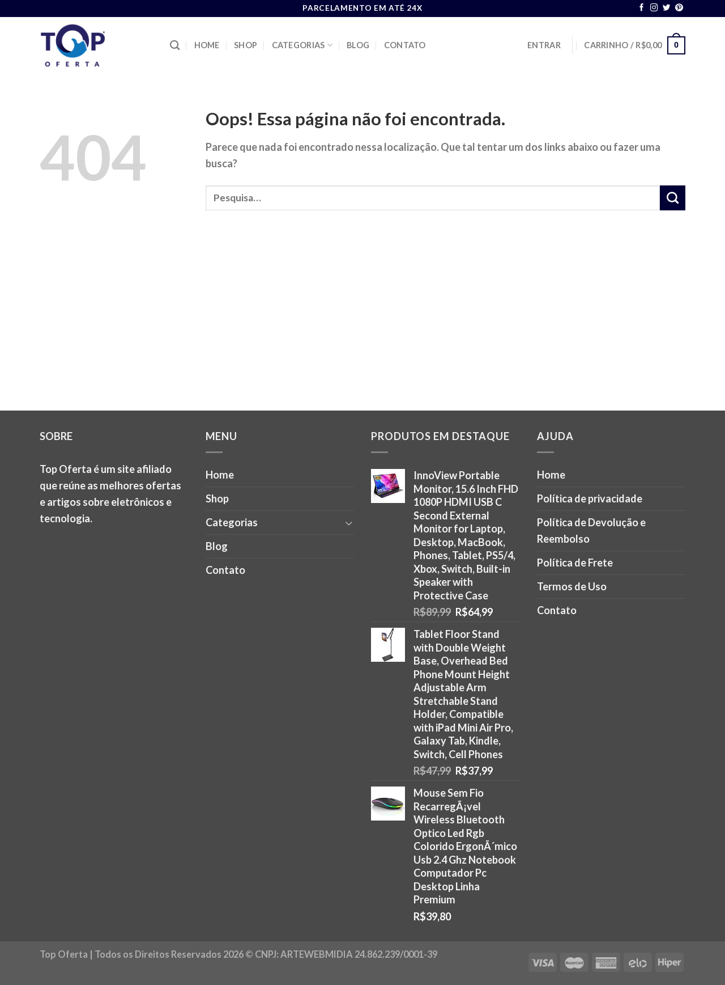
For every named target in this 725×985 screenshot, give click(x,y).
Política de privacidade (589, 498)
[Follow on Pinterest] (679, 8)
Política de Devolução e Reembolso (591, 530)
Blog (358, 45)
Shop (245, 45)
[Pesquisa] (175, 45)
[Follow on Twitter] (667, 8)
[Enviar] (672, 197)
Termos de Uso (572, 586)
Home (207, 45)
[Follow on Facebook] (642, 8)
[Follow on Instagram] (654, 8)
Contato (405, 45)
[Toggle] (349, 522)
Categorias (302, 45)
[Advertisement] (362, 325)
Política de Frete (575, 562)
